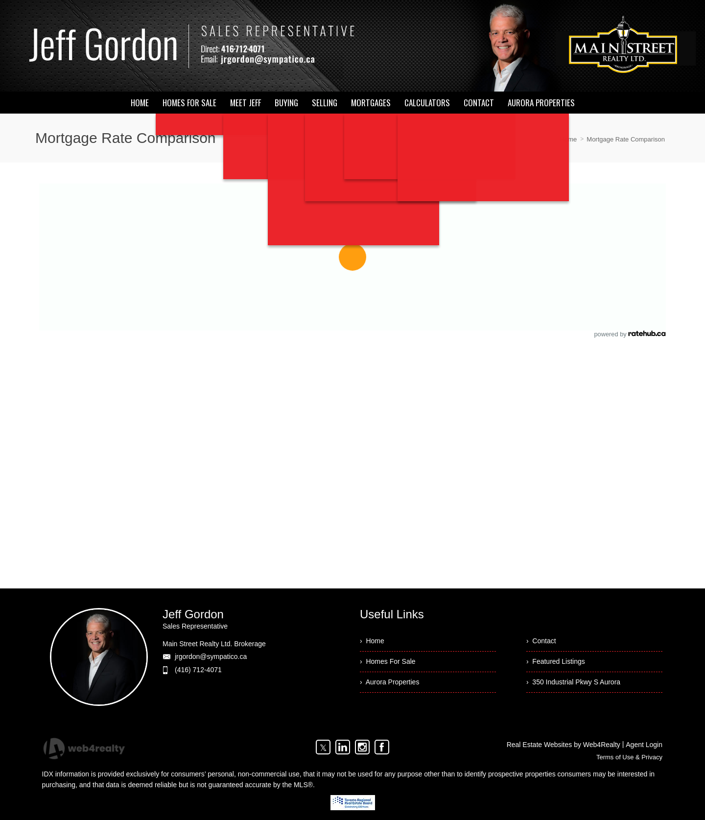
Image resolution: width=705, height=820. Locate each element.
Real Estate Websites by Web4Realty (563, 745)
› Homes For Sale (388, 661)
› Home (372, 641)
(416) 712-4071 (198, 670)
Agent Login (644, 745)
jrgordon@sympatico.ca (211, 656)
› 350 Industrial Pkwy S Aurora (573, 682)
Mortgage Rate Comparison (626, 139)
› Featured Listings (555, 661)
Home (568, 139)
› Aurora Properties (389, 682)
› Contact (541, 641)
